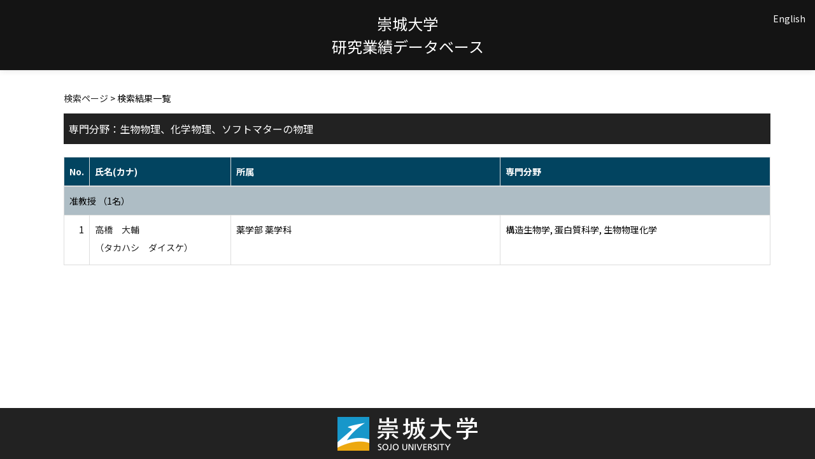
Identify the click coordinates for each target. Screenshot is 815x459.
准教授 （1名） (99, 200)
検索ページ (86, 98)
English (789, 18)
